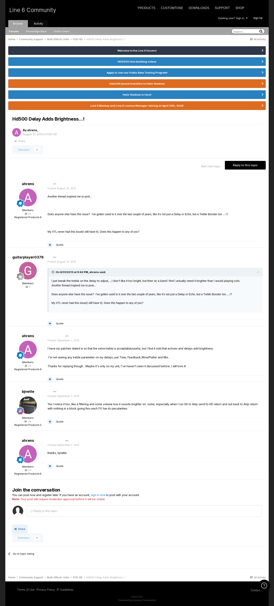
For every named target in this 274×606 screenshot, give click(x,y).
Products (146, 8)
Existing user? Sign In (232, 18)
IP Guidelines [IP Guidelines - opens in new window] (65, 589)
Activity (38, 23)
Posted (62, 188)
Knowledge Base (36, 31)
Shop (239, 8)
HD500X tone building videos (137, 61)
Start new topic (210, 166)
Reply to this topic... (44, 511)
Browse (18, 23)
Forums (14, 31)
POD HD (51, 134)
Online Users (61, 31)
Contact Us (258, 590)
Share (19, 141)
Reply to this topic (245, 165)
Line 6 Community (32, 10)
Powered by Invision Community (137, 600)
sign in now (98, 495)
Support (222, 8)
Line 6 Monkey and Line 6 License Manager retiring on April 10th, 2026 (137, 105)
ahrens (32, 130)
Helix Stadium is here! (137, 94)
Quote (59, 244)
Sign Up (258, 17)
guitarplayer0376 (28, 257)
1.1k (27, 421)
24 (28, 213)
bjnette (28, 391)
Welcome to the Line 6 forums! (137, 50)
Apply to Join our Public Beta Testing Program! (137, 72)
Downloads (199, 8)
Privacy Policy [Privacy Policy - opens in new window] (46, 589)
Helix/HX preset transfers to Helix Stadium (137, 83)
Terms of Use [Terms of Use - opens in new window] (26, 589)
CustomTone (172, 8)
